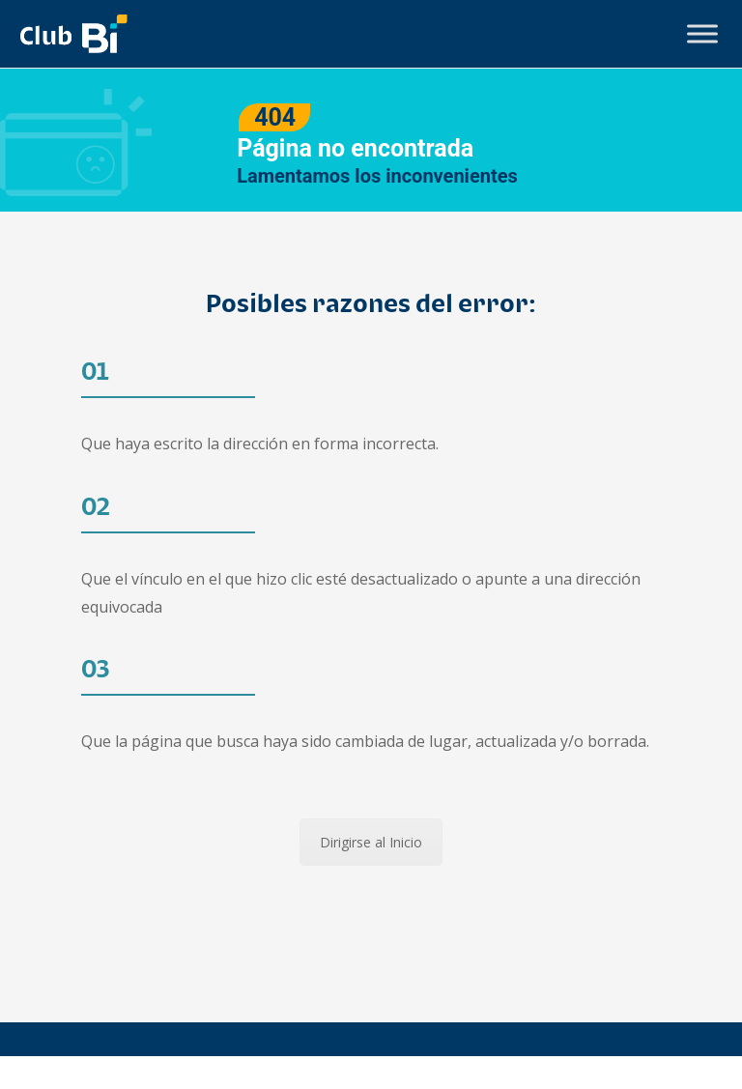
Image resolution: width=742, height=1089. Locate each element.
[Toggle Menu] (702, 33)
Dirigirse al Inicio (371, 842)
